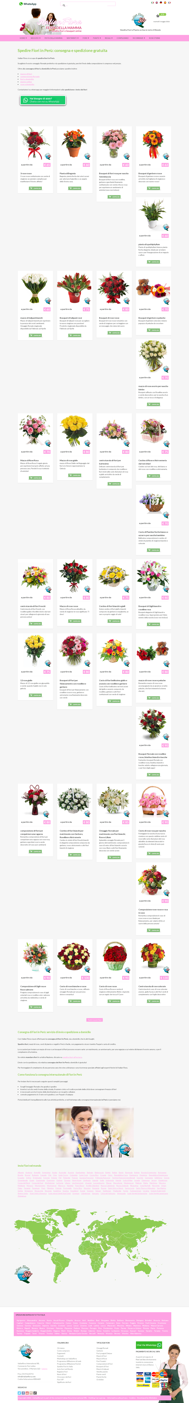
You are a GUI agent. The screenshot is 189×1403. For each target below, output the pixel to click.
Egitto (28, 1178)
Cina (55, 1175)
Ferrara (125, 1323)
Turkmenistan (135, 1191)
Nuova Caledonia (108, 1185)
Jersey (154, 1180)
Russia (103, 1188)
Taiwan (98, 1191)
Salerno (91, 1331)
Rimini (76, 1331)
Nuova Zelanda (122, 1185)
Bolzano (165, 1320)
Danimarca (133, 1175)
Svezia (82, 1191)
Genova (20, 1326)
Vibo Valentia (135, 1333)
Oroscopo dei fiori (64, 1377)
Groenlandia (23, 1180)
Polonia (58, 1188)
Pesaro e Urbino (134, 1328)
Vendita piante (102, 1372)
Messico (162, 1183)
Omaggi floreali (102, 1348)
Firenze (140, 1323)
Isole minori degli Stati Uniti (59, 1193)
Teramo (157, 1331)
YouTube (27, 1393)
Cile (49, 1175)
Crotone (61, 1326)
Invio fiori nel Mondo (65, 1369)
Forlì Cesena (151, 1323)
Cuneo (68, 1323)
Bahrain (90, 1172)
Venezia (100, 1333)
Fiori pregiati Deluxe (104, 1353)
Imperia (45, 1326)
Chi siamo (61, 1348)
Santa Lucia (129, 1188)
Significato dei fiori (64, 1382)
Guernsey (51, 1180)
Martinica (153, 1183)
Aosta (49, 1320)
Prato (116, 1328)
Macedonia (117, 1183)
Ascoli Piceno (59, 1320)
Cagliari (20, 1323)
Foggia (133, 1323)
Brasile (20, 1175)
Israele (137, 1180)
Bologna (139, 1320)
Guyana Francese (86, 1178)
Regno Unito (23, 1193)
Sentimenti (72, 38)
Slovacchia (39, 1191)
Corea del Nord (24, 1183)
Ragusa (57, 1331)
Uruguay (75, 1193)
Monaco (30, 1185)
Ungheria (87, 1180)
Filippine (50, 1188)
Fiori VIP (60, 1380)
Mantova (137, 1326)
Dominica (143, 1175)
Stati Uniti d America (38, 1193)
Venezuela (121, 1193)
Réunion (87, 1188)
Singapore (29, 1191)
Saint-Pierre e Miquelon (145, 1188)
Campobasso (30, 1323)
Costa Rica (94, 1175)
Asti (84, 1320)
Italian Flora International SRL (74, 1398)
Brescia (157, 1320)
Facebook (23, 1393)
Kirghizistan (50, 1183)
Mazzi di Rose (101, 1359)
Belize (114, 1172)
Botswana (162, 1172)
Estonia (46, 1178)
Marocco (61, 1185)
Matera (20, 1328)
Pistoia (146, 1328)
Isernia (53, 1326)
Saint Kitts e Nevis (115, 1188)
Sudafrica (57, 1191)
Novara (35, 1328)
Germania (149, 1178)
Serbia (20, 1191)
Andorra (28, 1172)
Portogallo (67, 1188)
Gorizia (28, 1326)
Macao (109, 1183)
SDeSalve (153, 1398)
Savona (141, 1331)
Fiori (86, 38)
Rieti (63, 1331)
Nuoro (42, 1328)
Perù (43, 1188)
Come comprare (63, 1351)
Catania (101, 1323)
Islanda (95, 1180)
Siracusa (124, 1331)
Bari (97, 1320)
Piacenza (68, 1328)
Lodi (90, 1326)
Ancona (42, 1320)
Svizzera (90, 1191)
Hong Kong (76, 1180)
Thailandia (117, 1191)
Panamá (27, 1188)
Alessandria (32, 1320)
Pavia (153, 1328)
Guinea (59, 1180)
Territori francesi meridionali (123, 1178)
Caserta (40, 1323)
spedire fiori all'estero (72, 1057)
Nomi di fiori (61, 1374)
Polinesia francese (102, 1178)
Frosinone (162, 1323)
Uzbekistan (85, 1193)
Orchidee (100, 1380)
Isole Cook (83, 1175)
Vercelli (92, 1333)
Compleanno (123, 38)
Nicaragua (134, 1185)
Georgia (140, 1178)
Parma (123, 1328)
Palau (20, 1188)
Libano (67, 1183)
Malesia (138, 1183)
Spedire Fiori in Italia (65, 1366)
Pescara (85, 1328)
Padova (77, 1328)
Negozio (35, 38)
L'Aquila (69, 1320)
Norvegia (155, 1185)
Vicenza (109, 1333)
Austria (71, 1172)
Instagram (31, 1393)
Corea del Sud (37, 1183)
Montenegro (40, 1185)
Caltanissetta (58, 1323)
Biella (113, 1320)
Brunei (27, 1175)
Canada (43, 1175)
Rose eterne (154, 38)
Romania (95, 1188)
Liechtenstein (77, 1183)
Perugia (93, 1328)
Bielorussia (99, 1172)
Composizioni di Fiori (104, 1364)
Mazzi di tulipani (102, 1369)
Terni (34, 1333)
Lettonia (59, 1183)
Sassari (133, 1331)
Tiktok (35, 1393)
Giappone (146, 1180)
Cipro (110, 1175)
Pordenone (108, 1328)
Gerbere (99, 1351)
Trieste (41, 1333)
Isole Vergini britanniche (137, 1193)
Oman (163, 1185)
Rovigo (84, 1331)
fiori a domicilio (27, 79)
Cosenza (92, 1323)
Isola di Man (128, 1180)
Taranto (149, 1331)
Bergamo (105, 1320)
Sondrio (106, 1331)
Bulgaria (35, 1175)
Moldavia (21, 1185)
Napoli (27, 1328)
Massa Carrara (157, 1326)
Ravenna (20, 1331)
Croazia (103, 1175)
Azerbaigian (80, 1172)
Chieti (48, 1323)
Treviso (49, 1333)
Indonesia (110, 1180)
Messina (120, 1326)
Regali (108, 38)
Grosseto (37, 1326)
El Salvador (37, 1178)
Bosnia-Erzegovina (148, 1172)
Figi (60, 1178)
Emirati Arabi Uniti (158, 1191)
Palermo (59, 1328)
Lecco (69, 1326)
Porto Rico (77, 1188)
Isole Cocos (63, 1175)
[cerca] (87, 5)
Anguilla (37, 1172)
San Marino (161, 1188)
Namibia (70, 1185)
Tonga (125, 1191)
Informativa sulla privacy (117, 1398)
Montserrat (51, 1185)
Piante (97, 38)
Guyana (67, 1180)
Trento (165, 1331)
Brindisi (148, 1320)
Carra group (100, 1398)
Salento (44, 1369)
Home (23, 38)
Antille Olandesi (92, 1185)
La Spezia (115, 1331)
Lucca (103, 1326)
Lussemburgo (98, 1183)
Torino (19, 1333)
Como (75, 1323)
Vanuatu (95, 1193)
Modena (145, 1326)
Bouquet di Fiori (102, 1366)
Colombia (73, 1175)
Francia (75, 1178)
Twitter (19, 1393)
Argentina (46, 1172)
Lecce (76, 1326)
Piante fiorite (101, 1377)
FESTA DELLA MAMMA (53, 38)
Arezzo (77, 1320)
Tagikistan (107, 1191)
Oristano (50, 1328)
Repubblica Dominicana (158, 1175)
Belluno (120, 1320)
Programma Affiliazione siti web (69, 1361)
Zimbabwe (22, 1196)
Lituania (88, 1183)
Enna (118, 1323)
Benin (121, 1172)
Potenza (160, 1328)
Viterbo (125, 1333)
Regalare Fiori (62, 1372)
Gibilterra (158, 1178)
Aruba (54, 1172)
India (102, 1180)
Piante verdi (101, 1374)
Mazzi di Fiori (101, 1356)
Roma (69, 1331)
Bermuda (129, 1172)
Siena (99, 1331)
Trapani (27, 1333)
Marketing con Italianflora (67, 1359)
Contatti (60, 1356)
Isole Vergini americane (158, 1193)
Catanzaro (110, 1323)
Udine (57, 1333)
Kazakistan (162, 1180)
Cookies (132, 1398)
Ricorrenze (139, 38)
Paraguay (36, 1188)
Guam (31, 1180)
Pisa (100, 1328)
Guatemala (40, 1180)
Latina (96, 1326)
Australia (62, 1172)
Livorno (83, 1326)
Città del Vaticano (108, 1193)
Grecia (166, 1178)
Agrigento (21, 1320)
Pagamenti (61, 1353)
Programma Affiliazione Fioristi (69, 1364)
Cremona (83, 1323)
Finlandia (66, 1178)
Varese (64, 1333)
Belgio (108, 1172)
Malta (145, 1183)
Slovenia (48, 1191)
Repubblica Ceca (121, 1175)
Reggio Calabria (32, 1331)
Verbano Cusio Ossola (78, 1333)
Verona (117, 1333)
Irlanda (118, 1180)
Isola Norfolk (145, 1185)
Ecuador (21, 1178)
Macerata (111, 1326)
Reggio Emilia (46, 1331)
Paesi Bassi (79, 1185)
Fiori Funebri (101, 1361)
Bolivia (137, 1172)
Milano (129, 1326)
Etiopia (54, 1178)
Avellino (91, 1320)
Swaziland (74, 1191)
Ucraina (146, 1191)
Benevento (130, 1320)
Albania (21, 1172)
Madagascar (129, 1183)
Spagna (66, 1191)
